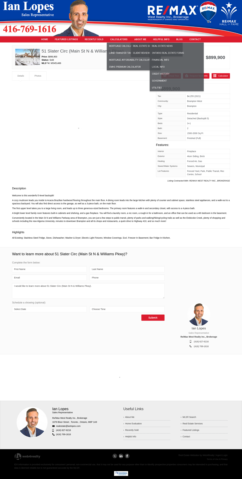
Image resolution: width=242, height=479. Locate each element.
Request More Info (196, 75)
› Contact (185, 436)
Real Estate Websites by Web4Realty (196, 455)
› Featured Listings (190, 430)
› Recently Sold (131, 430)
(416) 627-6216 (201, 341)
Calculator (220, 75)
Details (20, 76)
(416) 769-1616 (201, 346)
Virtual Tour (171, 75)
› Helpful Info (129, 436)
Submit (152, 317)
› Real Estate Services (192, 423)
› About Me (128, 417)
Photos (38, 76)
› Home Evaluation (132, 423)
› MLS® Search (188, 417)
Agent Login (222, 455)
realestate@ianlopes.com (68, 426)
